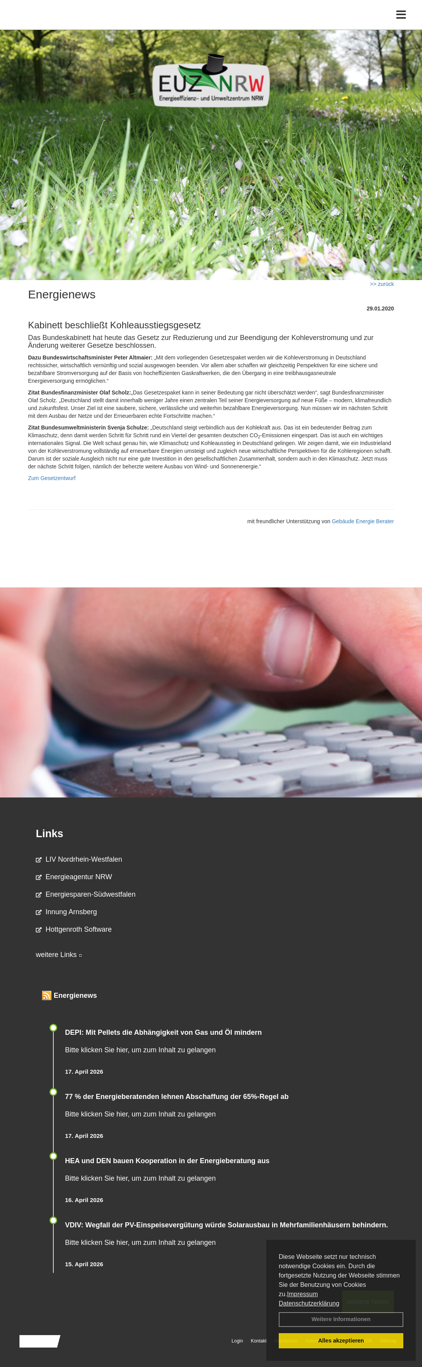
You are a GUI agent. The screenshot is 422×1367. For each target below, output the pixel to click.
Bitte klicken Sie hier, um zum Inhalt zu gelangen (140, 1050)
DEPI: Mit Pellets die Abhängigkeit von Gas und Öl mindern (168, 1032)
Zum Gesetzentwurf (52, 478)
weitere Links (59, 955)
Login (237, 1341)
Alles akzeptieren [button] (341, 1340)
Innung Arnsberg (66, 912)
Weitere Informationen (341, 1319)
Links (49, 833)
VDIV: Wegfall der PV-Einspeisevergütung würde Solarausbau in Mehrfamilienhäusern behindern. (226, 1225)
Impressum (302, 1294)
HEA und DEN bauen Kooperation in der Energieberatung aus (167, 1161)
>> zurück (382, 284)
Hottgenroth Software (74, 929)
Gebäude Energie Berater (363, 521)
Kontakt (259, 1341)
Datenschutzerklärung (309, 1303)
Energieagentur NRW (74, 877)
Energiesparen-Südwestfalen (85, 894)
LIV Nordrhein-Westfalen (79, 859)
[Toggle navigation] (401, 22)
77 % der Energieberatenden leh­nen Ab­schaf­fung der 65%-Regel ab (176, 1097)
